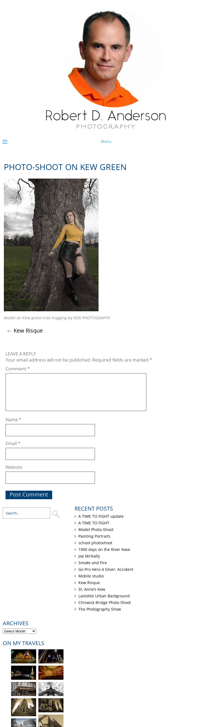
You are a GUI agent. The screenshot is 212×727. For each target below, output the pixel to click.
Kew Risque (25, 330)
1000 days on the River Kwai (104, 549)
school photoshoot (95, 542)
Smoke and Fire (92, 562)
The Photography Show (99, 609)
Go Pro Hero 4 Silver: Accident (105, 569)
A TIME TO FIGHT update (101, 516)
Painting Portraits (94, 536)
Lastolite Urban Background (104, 595)
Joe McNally (89, 556)
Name (14, 420)
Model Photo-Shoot (95, 529)
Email (13, 443)
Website (14, 467)
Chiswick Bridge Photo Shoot (104, 602)
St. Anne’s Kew (91, 589)
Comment (18, 369)
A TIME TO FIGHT (93, 522)
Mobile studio (91, 576)
